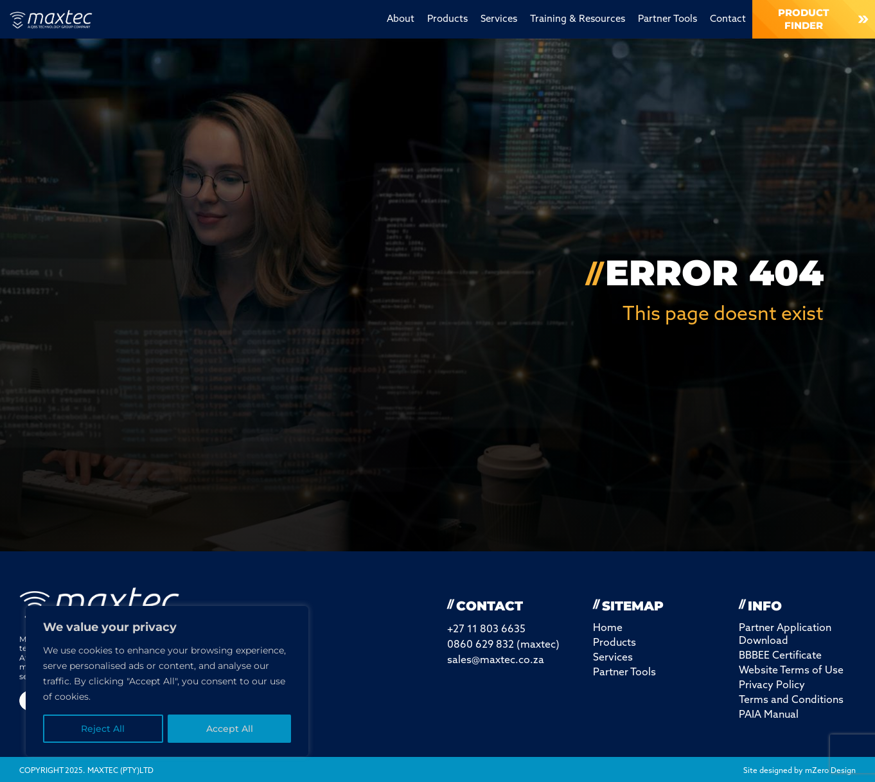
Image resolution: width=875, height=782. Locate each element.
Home (608, 628)
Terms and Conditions (791, 700)
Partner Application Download (785, 634)
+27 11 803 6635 (486, 630)
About (400, 19)
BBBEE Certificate (780, 656)
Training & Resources (577, 19)
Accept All (229, 728)
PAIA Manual (769, 715)
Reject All (103, 728)
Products (447, 19)
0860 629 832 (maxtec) (503, 645)
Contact (728, 19)
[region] (167, 681)
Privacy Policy (772, 685)
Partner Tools (667, 19)
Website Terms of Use (791, 671)
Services (499, 19)
